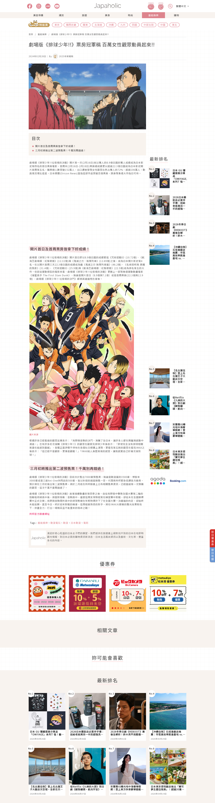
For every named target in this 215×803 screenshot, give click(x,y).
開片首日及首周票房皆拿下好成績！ (55, 146)
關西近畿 (71, 24)
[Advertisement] (170, 108)
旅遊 (84, 15)
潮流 (61, 15)
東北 (174, 24)
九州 (122, 24)
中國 (162, 24)
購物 (176, 15)
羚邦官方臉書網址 (39, 514)
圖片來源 (33, 434)
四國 (134, 24)
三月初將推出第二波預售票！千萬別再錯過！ (60, 150)
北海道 (98, 24)
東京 (57, 24)
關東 (85, 24)
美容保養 (38, 15)
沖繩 (111, 24)
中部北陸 (149, 24)
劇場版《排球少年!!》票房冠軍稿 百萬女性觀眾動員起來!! (80, 34)
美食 (107, 15)
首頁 (31, 34)
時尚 (130, 15)
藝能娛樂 (153, 15)
